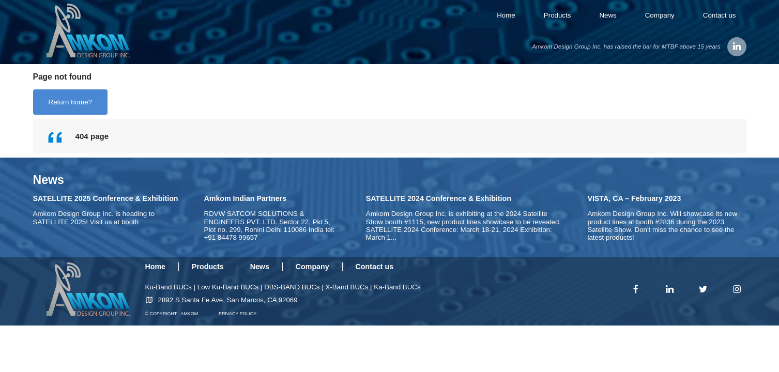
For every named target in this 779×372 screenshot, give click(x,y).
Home (506, 15)
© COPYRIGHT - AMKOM (171, 313)
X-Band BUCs (346, 287)
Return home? (70, 102)
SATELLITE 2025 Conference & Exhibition (105, 198)
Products (557, 15)
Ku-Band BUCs (168, 287)
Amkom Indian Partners (245, 198)
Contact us (719, 15)
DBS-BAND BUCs (291, 287)
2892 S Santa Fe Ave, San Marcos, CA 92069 (228, 300)
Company (660, 15)
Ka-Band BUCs (397, 287)
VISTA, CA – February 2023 (634, 198)
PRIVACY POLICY (237, 313)
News (607, 15)
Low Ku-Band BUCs (228, 287)
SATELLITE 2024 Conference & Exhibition (438, 198)
